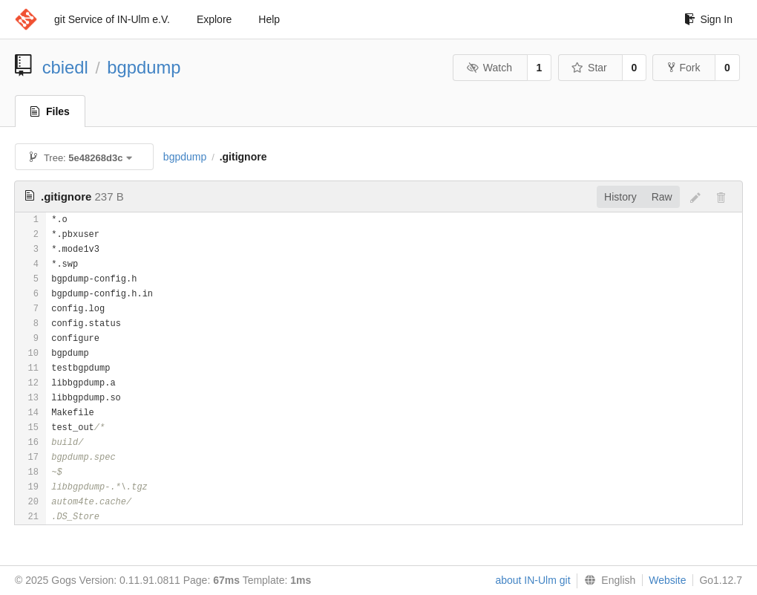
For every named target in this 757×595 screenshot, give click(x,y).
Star (589, 68)
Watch (489, 68)
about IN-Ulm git (532, 580)
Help (269, 19)
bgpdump (143, 67)
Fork (684, 68)
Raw (662, 197)
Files (50, 111)
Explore (214, 19)
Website (667, 580)
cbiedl (65, 67)
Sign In (708, 19)
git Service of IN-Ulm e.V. (112, 19)
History (620, 197)
